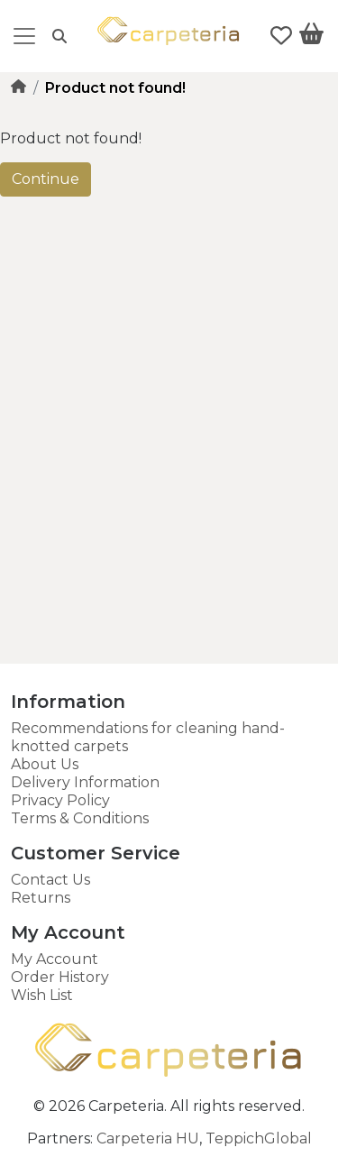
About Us (44, 764)
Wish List (42, 995)
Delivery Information (85, 782)
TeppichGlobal (259, 1138)
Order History (60, 977)
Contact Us (50, 879)
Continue (45, 179)
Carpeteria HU (147, 1138)
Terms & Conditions (80, 818)
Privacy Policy (60, 800)
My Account (54, 959)
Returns (40, 897)
